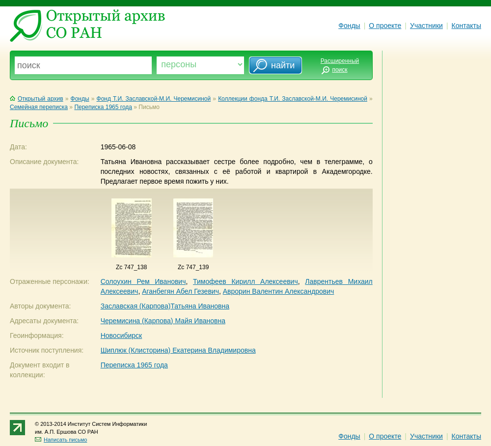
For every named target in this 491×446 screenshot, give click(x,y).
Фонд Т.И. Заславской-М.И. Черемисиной (154, 98)
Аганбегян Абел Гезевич (180, 291)
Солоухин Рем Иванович (143, 281)
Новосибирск (121, 335)
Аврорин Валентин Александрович (278, 291)
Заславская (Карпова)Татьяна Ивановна (165, 306)
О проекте (385, 25)
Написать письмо (61, 440)
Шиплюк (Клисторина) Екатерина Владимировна (178, 350)
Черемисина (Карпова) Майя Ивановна (163, 321)
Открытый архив (36, 98)
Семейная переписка (39, 107)
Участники (426, 25)
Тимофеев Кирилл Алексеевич (245, 281)
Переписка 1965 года (103, 107)
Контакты (466, 25)
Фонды (349, 25)
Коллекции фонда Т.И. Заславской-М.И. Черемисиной (292, 98)
